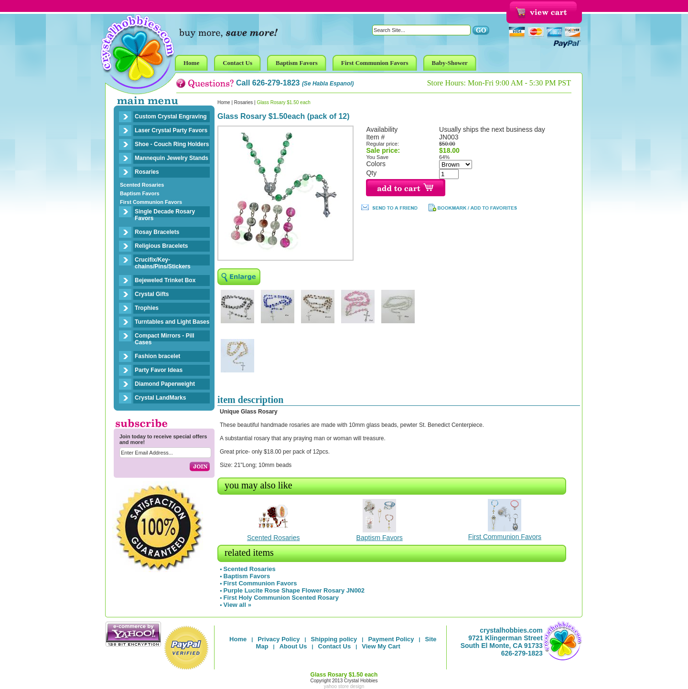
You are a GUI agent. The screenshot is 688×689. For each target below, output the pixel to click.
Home (223, 102)
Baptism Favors (140, 193)
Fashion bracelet (157, 356)
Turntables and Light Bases (172, 321)
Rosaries (147, 172)
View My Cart (381, 646)
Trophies (147, 308)
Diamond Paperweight (165, 384)
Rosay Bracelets (157, 232)
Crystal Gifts (152, 294)
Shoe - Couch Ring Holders (172, 144)
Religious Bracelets (161, 246)
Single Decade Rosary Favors (165, 215)
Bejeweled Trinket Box (165, 280)
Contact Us (334, 646)
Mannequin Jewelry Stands (171, 158)
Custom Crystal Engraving (171, 116)
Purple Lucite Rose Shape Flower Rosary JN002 (294, 590)
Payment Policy (391, 639)
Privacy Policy (279, 639)
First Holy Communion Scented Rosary (281, 597)
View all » (237, 604)
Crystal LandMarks (160, 397)
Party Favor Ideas (159, 370)
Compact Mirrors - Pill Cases (164, 339)
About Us (293, 646)
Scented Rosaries (142, 185)
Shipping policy (334, 639)
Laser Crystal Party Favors (171, 130)
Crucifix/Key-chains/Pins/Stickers (163, 263)
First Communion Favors (151, 202)
